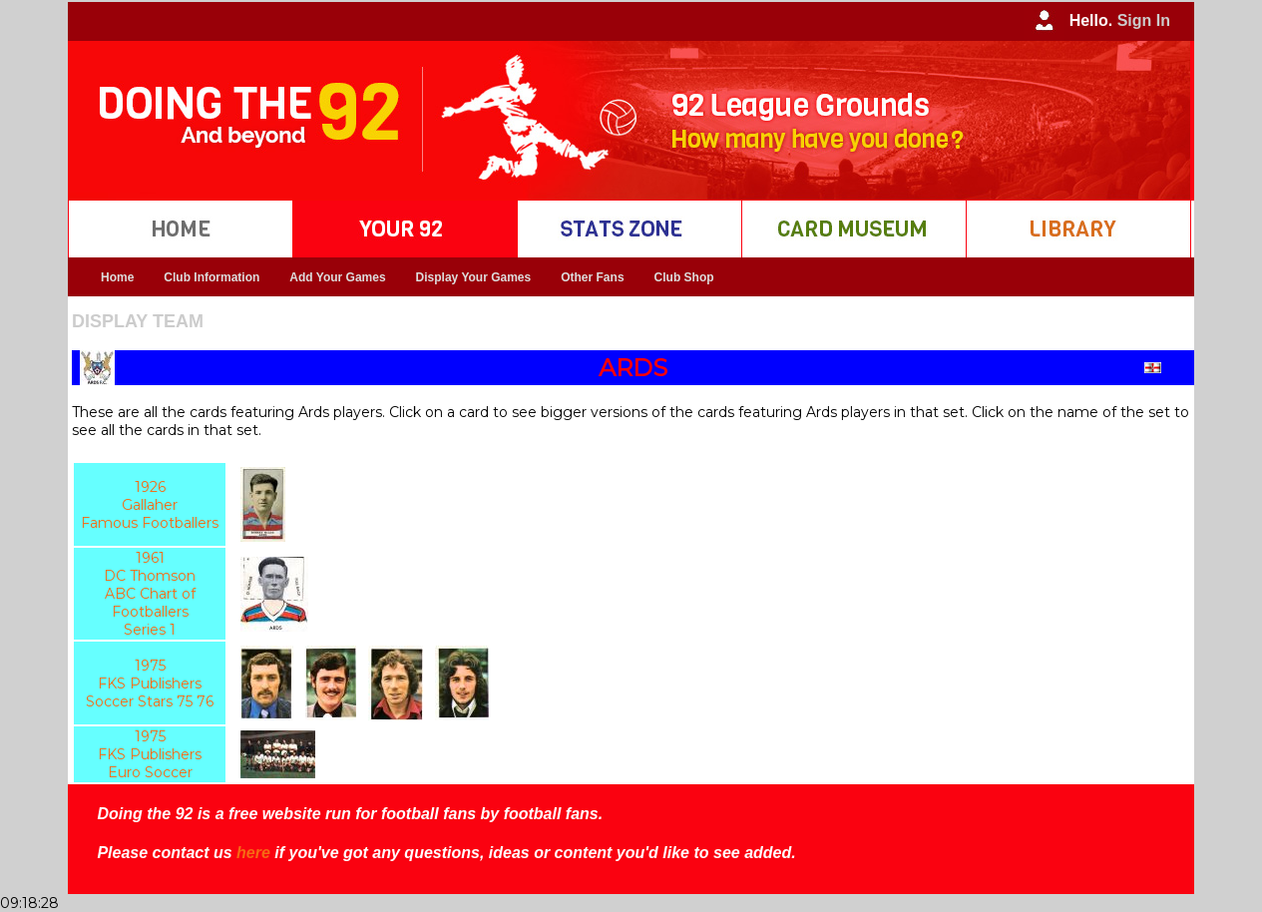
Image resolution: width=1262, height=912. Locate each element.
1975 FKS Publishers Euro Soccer (150, 754)
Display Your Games (474, 277)
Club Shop (684, 277)
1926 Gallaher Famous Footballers (149, 505)
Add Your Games (337, 277)
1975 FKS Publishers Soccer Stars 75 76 (149, 683)
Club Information (211, 277)
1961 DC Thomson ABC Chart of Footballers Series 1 (150, 594)
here (253, 852)
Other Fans (592, 277)
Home (117, 277)
